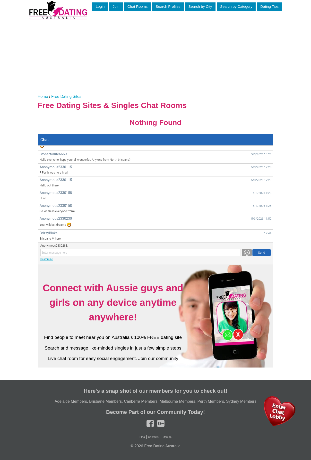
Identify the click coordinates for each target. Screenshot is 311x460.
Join (116, 6)
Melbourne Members (177, 401)
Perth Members (211, 401)
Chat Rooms (137, 6)
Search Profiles (168, 6)
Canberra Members (140, 401)
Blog (142, 436)
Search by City (200, 6)
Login (100, 6)
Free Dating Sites (66, 96)
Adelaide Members (71, 401)
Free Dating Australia (162, 446)
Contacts (153, 436)
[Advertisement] (155, 53)
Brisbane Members (105, 401)
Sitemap (167, 436)
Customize (46, 259)
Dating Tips (269, 6)
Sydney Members (241, 401)
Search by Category (236, 6)
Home (43, 96)
